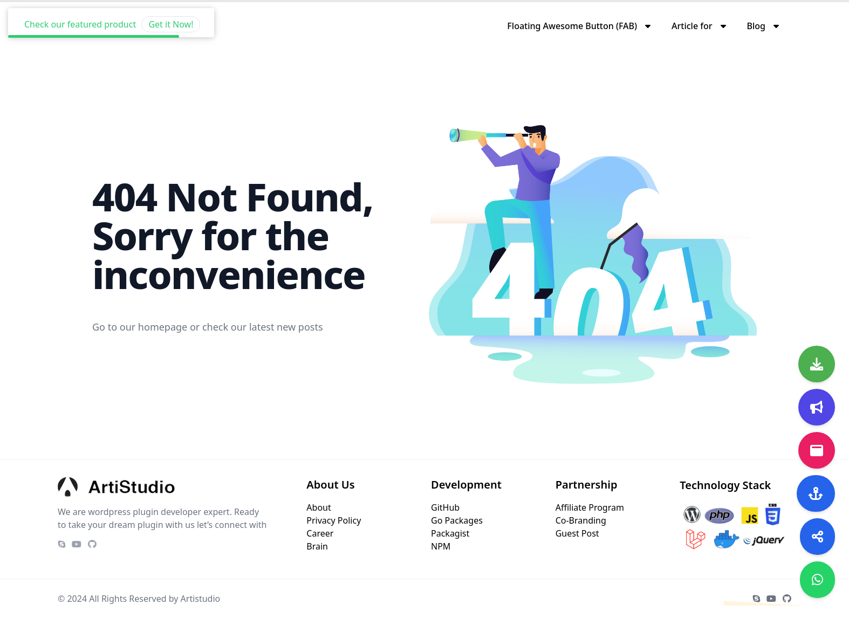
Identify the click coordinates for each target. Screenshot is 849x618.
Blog (756, 26)
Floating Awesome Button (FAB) (572, 26)
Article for (692, 26)
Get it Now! (170, 10)
